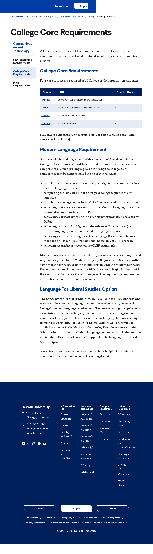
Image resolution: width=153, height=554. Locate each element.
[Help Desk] (123, 493)
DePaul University (19, 17)
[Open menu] (139, 6)
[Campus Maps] (104, 440)
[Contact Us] (49, 527)
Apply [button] (76, 518)
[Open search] (130, 6)
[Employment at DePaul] (123, 466)
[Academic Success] (85, 449)
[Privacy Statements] (35, 532)
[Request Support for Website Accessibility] (106, 532)
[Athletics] (123, 442)
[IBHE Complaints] (111, 527)
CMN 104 (45, 124)
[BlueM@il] (85, 458)
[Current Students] (66, 427)
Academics (37, 17)
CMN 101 (45, 100)
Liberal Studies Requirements (22, 62)
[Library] (85, 475)
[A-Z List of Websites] (123, 479)
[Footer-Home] (76, 400)
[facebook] (39, 453)
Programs (51, 17)
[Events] (104, 449)
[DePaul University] (34, 6)
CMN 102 (45, 108)
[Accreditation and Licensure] (65, 532)
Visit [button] (40, 518)
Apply (114, 7)
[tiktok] (28, 453)
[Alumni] (66, 453)
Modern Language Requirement (73, 150)
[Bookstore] (104, 431)
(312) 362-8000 (35, 434)
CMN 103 (45, 116)
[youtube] (44, 453)
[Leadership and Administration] (123, 453)
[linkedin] (23, 453)
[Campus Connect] (85, 466)
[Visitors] (66, 436)
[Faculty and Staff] (66, 444)
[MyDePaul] (85, 482)
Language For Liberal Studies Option (78, 290)
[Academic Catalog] (85, 438)
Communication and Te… (71, 17)
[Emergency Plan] (69, 527)
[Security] (104, 425)
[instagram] (33, 453)
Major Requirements (21, 85)
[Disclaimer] (32, 527)
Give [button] (113, 518)
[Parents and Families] (66, 464)
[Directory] (123, 425)
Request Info (93, 7)
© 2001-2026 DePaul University (76, 541)
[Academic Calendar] (85, 427)
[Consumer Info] (89, 527)
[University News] (123, 433)
